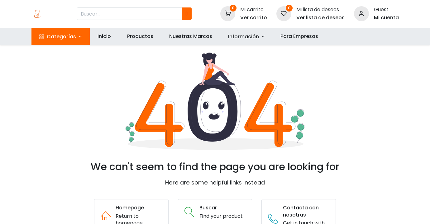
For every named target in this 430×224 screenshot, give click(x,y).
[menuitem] (104, 36)
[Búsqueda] (187, 13)
